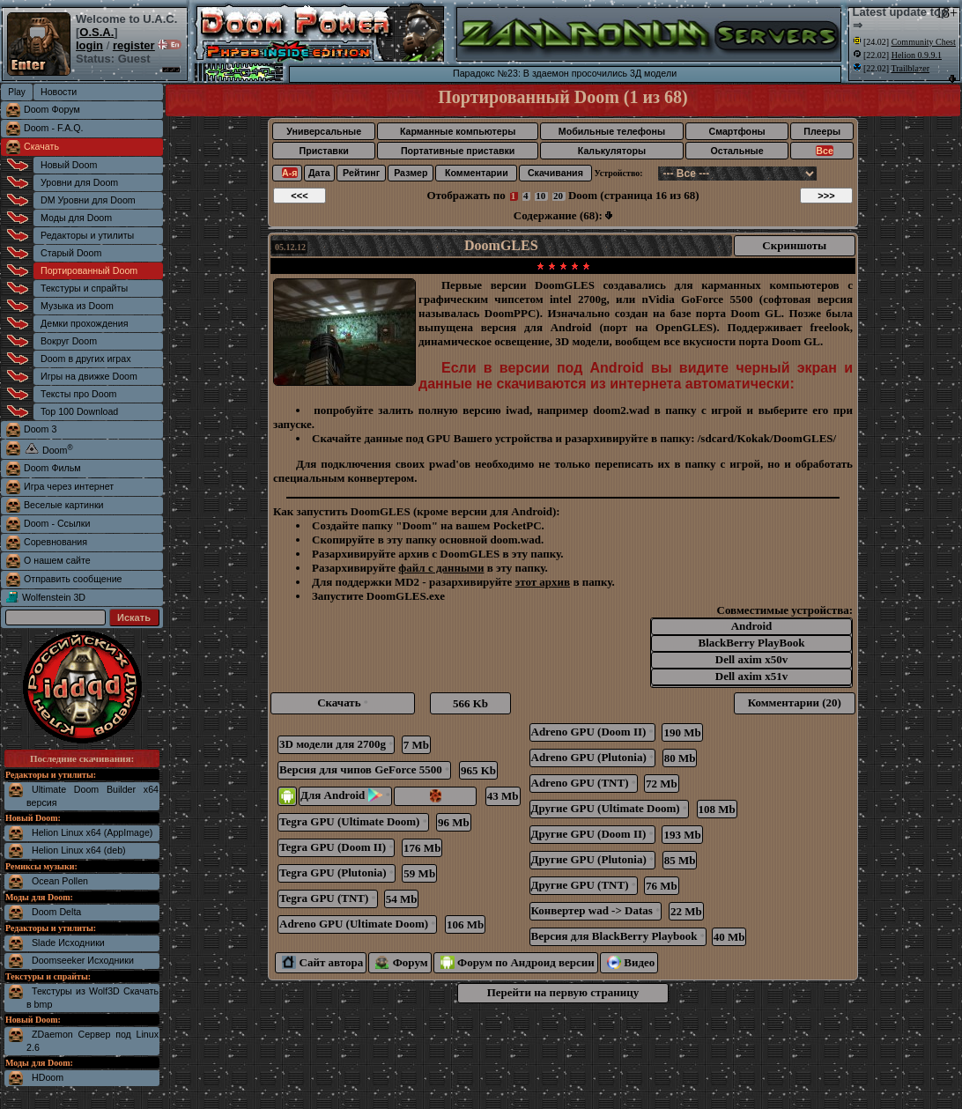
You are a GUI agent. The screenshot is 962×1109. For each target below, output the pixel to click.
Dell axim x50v (751, 660)
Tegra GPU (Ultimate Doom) (353, 821)
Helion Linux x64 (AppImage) (92, 832)
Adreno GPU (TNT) (583, 782)
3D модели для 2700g (336, 743)
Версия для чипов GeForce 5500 (364, 769)
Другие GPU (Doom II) (592, 833)
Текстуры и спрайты (84, 288)
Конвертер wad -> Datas (596, 910)
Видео (631, 962)
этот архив (543, 581)
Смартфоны (736, 131)
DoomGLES (501, 245)
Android (751, 626)
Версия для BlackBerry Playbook (618, 936)
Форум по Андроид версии (517, 962)
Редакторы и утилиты (87, 235)
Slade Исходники (68, 942)
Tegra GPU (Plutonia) (336, 872)
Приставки (324, 150)
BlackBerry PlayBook (751, 643)
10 (540, 195)
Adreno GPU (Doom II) (592, 731)
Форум (401, 962)
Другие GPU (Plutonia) (592, 859)
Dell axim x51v (751, 677)
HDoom (47, 1077)
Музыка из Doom (77, 305)
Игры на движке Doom (89, 376)
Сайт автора (322, 962)
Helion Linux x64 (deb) (79, 850)
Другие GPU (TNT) (583, 884)
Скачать (41, 146)
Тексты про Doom (78, 393)
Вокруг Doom (69, 341)
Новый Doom (69, 164)
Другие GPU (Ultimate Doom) (609, 808)
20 (558, 195)
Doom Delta (56, 911)
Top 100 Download (79, 411)
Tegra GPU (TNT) (327, 898)
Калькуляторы (612, 150)
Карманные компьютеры (457, 131)
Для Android (345, 795)
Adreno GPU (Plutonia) (592, 757)
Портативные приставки (457, 150)
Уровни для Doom (79, 182)
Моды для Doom (76, 217)
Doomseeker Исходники (83, 960)
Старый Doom (71, 253)
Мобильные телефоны (612, 131)
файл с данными (441, 567)
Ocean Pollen (60, 881)
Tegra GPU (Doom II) (336, 847)
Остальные (737, 150)
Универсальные (323, 131)
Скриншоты (794, 245)
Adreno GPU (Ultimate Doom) (357, 923)
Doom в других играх (86, 358)
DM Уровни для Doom (88, 200)
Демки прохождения (84, 323)
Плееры (821, 131)
